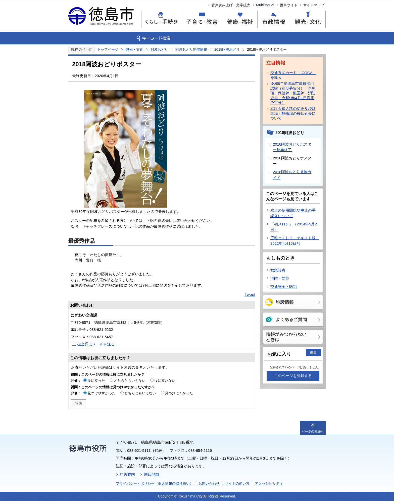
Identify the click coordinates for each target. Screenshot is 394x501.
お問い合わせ (209, 483)
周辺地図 (151, 474)
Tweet (249, 294)
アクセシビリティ (269, 483)
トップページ (107, 49)
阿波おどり (159, 49)
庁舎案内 (127, 474)
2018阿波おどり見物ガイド (292, 175)
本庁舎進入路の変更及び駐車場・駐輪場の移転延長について (293, 113)
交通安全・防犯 (283, 286)
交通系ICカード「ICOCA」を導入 (293, 75)
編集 (313, 352)
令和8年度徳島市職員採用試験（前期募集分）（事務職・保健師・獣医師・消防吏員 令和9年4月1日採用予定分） (293, 93)
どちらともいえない (129, 381)
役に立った (96, 381)
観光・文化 (134, 49)
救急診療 (277, 270)
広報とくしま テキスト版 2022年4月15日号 (294, 241)
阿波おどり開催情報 (191, 49)
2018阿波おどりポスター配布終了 (292, 147)
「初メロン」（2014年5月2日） (293, 227)
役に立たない (164, 381)
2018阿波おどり (227, 49)
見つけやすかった (101, 393)
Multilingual (265, 5)
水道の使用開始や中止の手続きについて (293, 213)
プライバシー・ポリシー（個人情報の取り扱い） (154, 483)
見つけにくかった (179, 393)
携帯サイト (289, 5)
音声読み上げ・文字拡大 (231, 5)
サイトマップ (313, 5)
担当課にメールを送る (96, 344)
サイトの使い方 (237, 483)
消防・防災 (279, 278)
